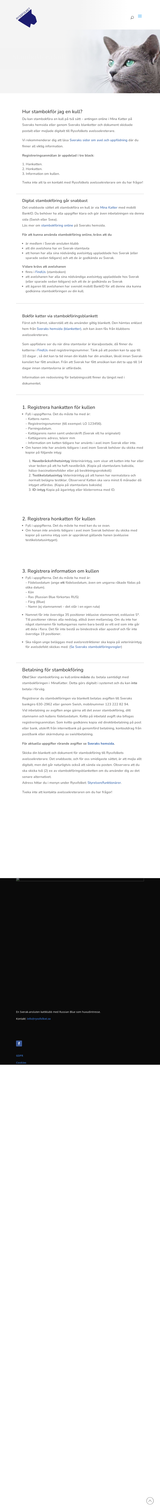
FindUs (40, 272)
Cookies (21, 1062)
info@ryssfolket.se (39, 1018)
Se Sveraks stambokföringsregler (95, 647)
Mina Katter (109, 207)
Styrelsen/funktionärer (104, 782)
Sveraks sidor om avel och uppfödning (98, 140)
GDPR (19, 1055)
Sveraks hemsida (101, 743)
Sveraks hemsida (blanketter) (59, 329)
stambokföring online (56, 225)
